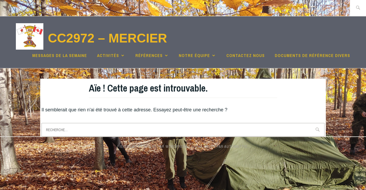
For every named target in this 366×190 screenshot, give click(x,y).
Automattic (236, 146)
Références (149, 55)
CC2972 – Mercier (107, 38)
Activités (108, 55)
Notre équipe (194, 55)
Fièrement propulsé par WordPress (152, 146)
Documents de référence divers (312, 55)
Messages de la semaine (59, 55)
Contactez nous (245, 55)
